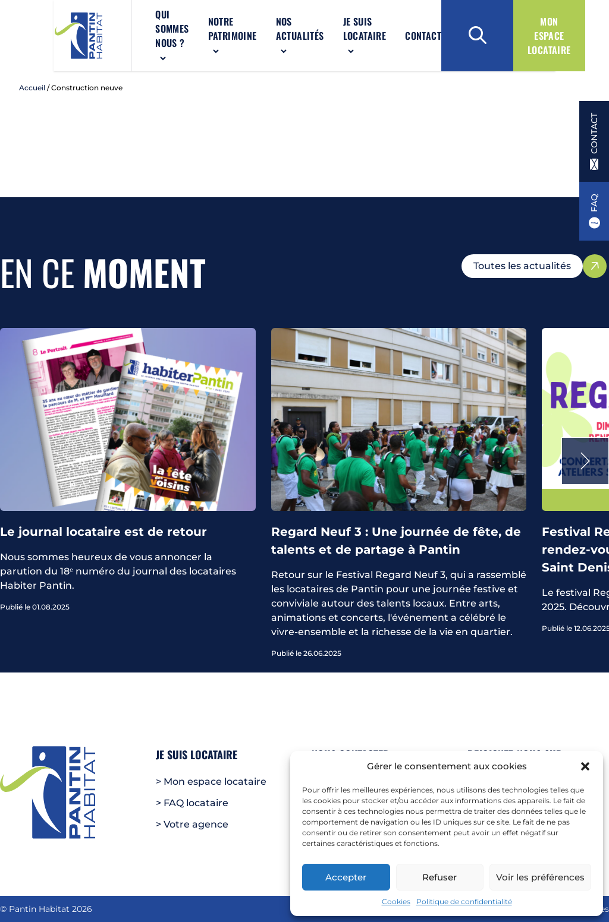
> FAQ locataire (192, 803)
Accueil (32, 92)
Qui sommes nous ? (126, 38)
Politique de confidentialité (464, 901)
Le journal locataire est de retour (103, 536)
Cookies (396, 901)
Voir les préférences (540, 877)
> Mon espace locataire (211, 781)
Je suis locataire (334, 31)
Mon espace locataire (549, 38)
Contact (400, 38)
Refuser (439, 877)
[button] (585, 766)
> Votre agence (192, 824)
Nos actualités (269, 31)
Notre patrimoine (198, 31)
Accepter (345, 877)
